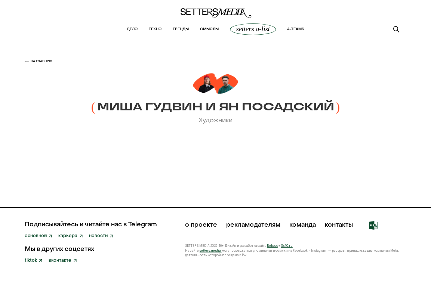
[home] (215, 15)
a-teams (295, 29)
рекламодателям (253, 225)
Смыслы (209, 29)
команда (302, 225)
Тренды (181, 29)
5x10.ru (287, 246)
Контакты (339, 225)
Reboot (272, 246)
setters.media (211, 250)
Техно (155, 29)
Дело (132, 29)
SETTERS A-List (253, 29)
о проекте (201, 225)
